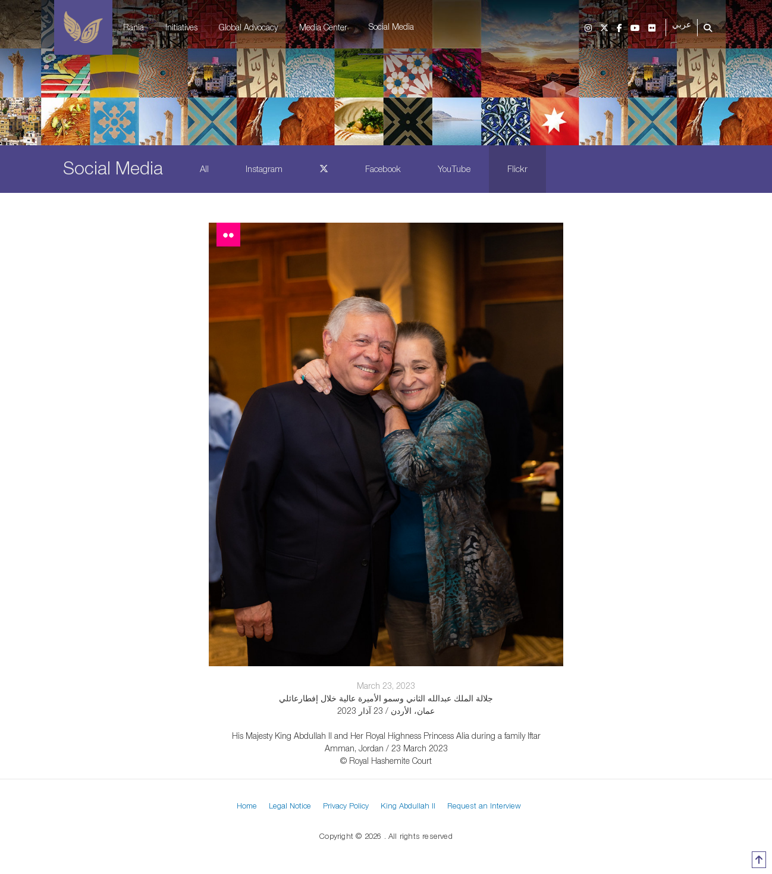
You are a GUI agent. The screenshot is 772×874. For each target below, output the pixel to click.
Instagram (264, 168)
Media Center (323, 27)
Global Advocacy (248, 27)
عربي (681, 24)
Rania (133, 27)
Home (247, 805)
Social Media (391, 26)
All (204, 168)
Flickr (517, 168)
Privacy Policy (346, 805)
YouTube (454, 168)
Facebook (383, 168)
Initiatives (181, 27)
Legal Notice (290, 805)
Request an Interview (484, 805)
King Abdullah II (408, 805)
